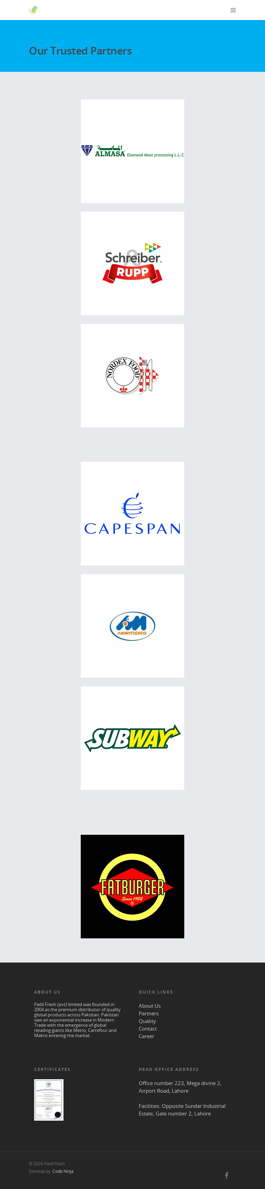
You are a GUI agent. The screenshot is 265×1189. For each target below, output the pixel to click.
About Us (150, 1005)
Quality (147, 1020)
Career (146, 1036)
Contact (148, 1028)
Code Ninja (62, 1171)
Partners (149, 1013)
